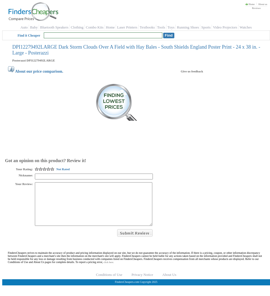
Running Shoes (188, 27)
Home (250, 4)
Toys (171, 27)
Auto (24, 27)
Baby (34, 27)
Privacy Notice (142, 283)
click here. (108, 270)
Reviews (256, 8)
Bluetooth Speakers (54, 27)
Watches (246, 27)
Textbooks (147, 27)
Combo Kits (94, 27)
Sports (206, 27)
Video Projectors (225, 27)
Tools (161, 27)
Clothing (77, 27)
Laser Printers (127, 27)
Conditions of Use (109, 283)
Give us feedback (192, 71)
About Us (169, 283)
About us (262, 4)
